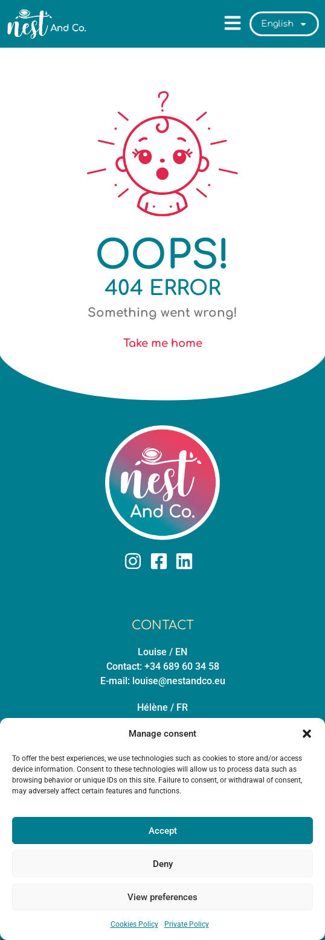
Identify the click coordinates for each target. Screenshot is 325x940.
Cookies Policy (134, 924)
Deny (163, 864)
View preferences (162, 897)
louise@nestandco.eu (178, 681)
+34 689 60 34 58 (181, 666)
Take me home (162, 343)
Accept (163, 830)
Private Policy (186, 924)
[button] (307, 734)
